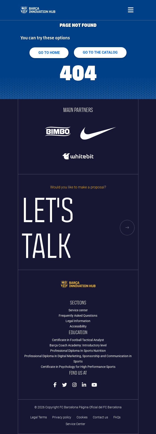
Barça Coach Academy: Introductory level (78, 345)
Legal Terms (38, 417)
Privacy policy (61, 417)
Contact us (100, 417)
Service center (78, 310)
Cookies (82, 417)
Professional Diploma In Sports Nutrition (78, 350)
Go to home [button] (49, 53)
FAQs (117, 417)
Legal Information (78, 321)
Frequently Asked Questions (78, 315)
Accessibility (78, 326)
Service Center (75, 424)
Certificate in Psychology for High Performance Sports (78, 367)
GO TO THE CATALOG (100, 52)
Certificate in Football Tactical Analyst (78, 340)
